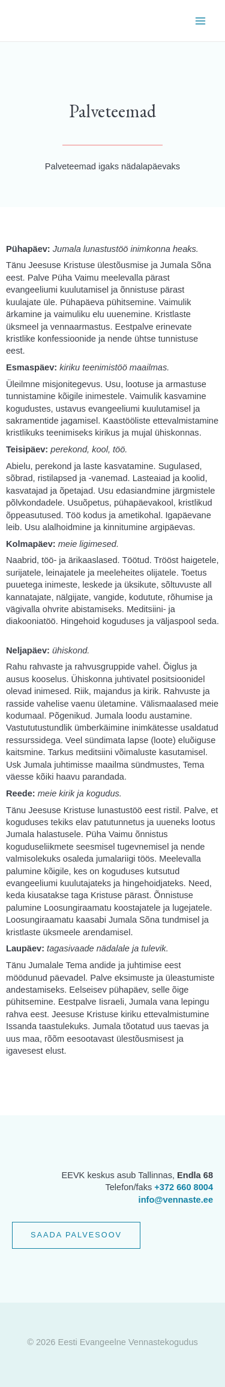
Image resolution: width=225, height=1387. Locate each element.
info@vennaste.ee (176, 1199)
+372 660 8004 (183, 1187)
